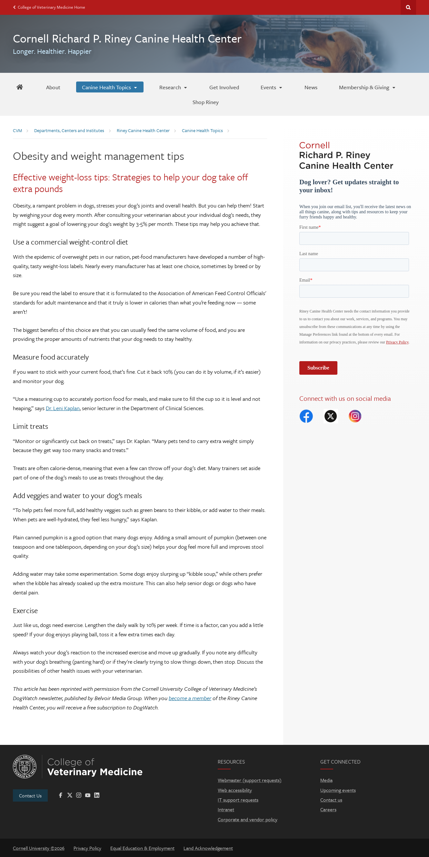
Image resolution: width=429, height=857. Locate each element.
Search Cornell (408, 7)
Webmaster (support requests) (250, 780)
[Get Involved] (224, 87)
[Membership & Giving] (367, 87)
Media (326, 780)
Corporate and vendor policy (247, 819)
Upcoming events (338, 790)
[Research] (174, 87)
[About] (53, 87)
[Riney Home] (19, 86)
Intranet (226, 809)
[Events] (272, 87)
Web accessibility (235, 790)
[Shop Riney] (205, 101)
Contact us (331, 799)
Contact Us (30, 795)
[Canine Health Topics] (110, 87)
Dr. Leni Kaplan (63, 408)
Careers (328, 809)
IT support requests (238, 799)
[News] (311, 87)
